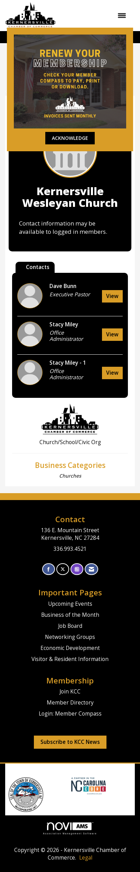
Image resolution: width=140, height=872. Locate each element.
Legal (85, 857)
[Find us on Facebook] (48, 569)
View (112, 296)
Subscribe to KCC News (70, 742)
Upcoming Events (70, 603)
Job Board (70, 626)
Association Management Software (70, 828)
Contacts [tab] (37, 267)
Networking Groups (70, 637)
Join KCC (70, 691)
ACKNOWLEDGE (70, 138)
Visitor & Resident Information (70, 659)
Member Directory (70, 702)
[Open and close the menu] (94, 15)
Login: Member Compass (70, 713)
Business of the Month (70, 615)
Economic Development (70, 648)
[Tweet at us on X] (62, 569)
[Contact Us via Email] (91, 569)
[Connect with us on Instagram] (77, 569)
